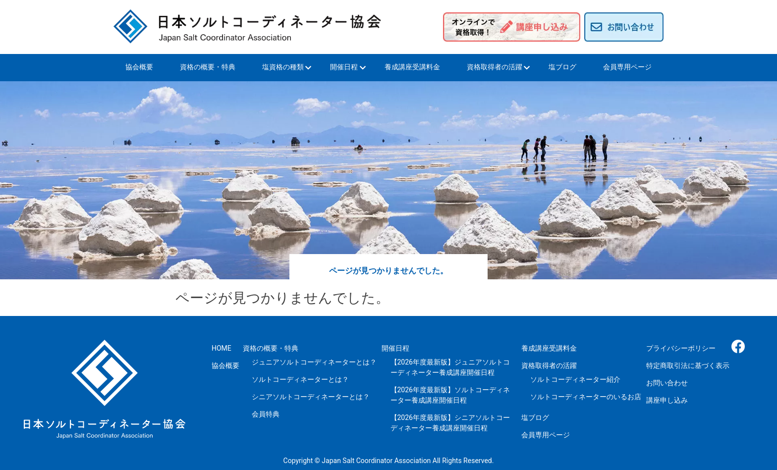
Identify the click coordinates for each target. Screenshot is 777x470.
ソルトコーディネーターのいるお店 (585, 397)
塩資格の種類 (283, 67)
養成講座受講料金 (412, 67)
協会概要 (139, 67)
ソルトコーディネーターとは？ (300, 379)
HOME (221, 348)
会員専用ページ (627, 67)
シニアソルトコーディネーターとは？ (311, 397)
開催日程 (344, 67)
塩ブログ (562, 67)
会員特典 (265, 414)
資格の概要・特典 (207, 67)
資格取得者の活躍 (494, 67)
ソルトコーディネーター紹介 (575, 379)
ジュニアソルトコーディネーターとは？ (314, 362)
